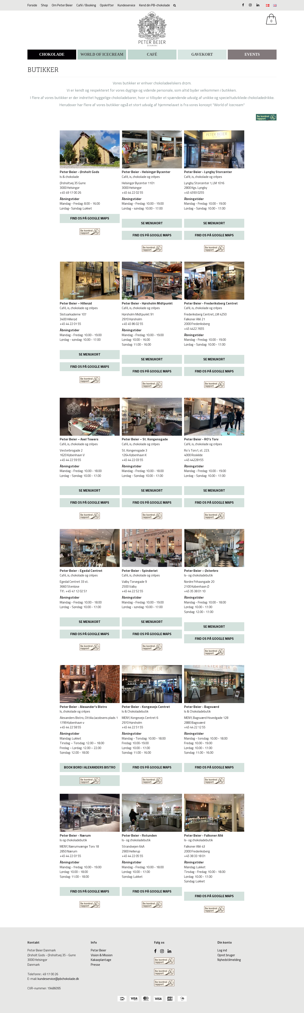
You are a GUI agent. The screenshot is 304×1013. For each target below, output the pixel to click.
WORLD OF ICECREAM (101, 54)
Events (252, 54)
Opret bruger (226, 955)
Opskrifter (107, 5)
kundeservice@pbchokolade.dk (58, 979)
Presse (95, 965)
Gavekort (202, 54)
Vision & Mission (102, 955)
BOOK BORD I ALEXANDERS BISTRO (89, 767)
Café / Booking (86, 5)
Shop (44, 5)
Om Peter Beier (62, 5)
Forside (32, 5)
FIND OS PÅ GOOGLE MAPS (89, 218)
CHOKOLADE (51, 54)
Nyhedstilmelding (229, 960)
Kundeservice (126, 5)
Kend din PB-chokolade (154, 5)
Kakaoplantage (101, 960)
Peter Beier (98, 950)
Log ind (222, 950)
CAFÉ (152, 54)
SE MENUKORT (152, 223)
